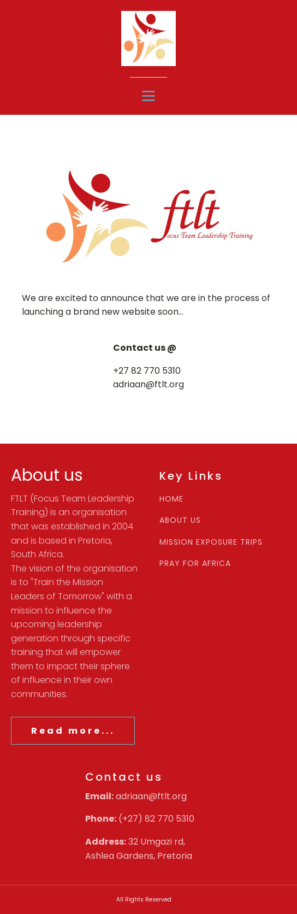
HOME (171, 499)
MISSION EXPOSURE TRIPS (211, 542)
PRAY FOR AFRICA (195, 563)
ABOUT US (180, 520)
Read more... (73, 730)
